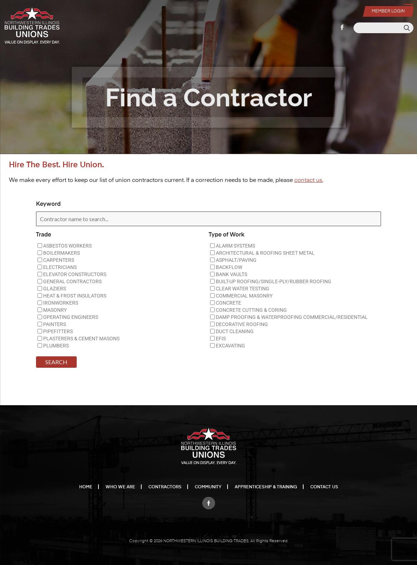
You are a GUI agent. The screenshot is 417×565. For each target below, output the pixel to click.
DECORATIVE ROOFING (239, 324)
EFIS (218, 338)
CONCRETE (225, 303)
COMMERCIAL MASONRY (241, 296)
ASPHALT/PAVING (233, 260)
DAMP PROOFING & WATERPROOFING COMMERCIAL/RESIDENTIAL (289, 317)
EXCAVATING (227, 345)
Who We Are (120, 487)
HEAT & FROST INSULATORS (71, 296)
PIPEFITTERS (55, 331)
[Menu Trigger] (408, 7)
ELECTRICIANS (57, 267)
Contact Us (324, 487)
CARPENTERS (55, 260)
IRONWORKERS (57, 303)
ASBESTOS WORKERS (64, 246)
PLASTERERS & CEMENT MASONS (78, 338)
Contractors (165, 487)
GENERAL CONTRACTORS (69, 281)
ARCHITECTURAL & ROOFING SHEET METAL (262, 253)
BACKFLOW (226, 267)
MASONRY (52, 310)
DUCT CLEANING (232, 331)
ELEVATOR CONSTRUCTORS (71, 274)
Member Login (388, 11)
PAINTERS (51, 324)
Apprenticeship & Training (266, 487)
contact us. (308, 180)
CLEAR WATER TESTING (239, 288)
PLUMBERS (53, 345)
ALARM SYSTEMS (232, 246)
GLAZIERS (51, 288)
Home (85, 487)
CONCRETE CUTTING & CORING (248, 310)
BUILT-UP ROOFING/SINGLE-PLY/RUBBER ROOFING (270, 281)
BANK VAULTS (228, 274)
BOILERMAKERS (58, 253)
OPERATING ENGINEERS (67, 317)
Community (208, 487)
